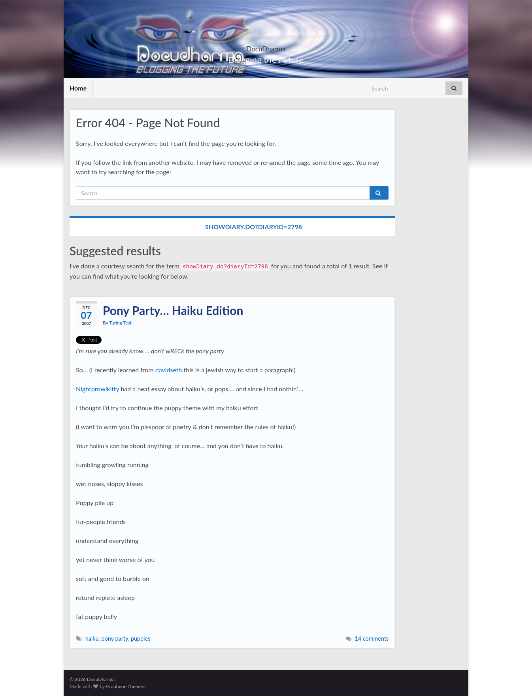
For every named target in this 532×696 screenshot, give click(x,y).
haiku (92, 638)
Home (78, 88)
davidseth (168, 369)
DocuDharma (266, 46)
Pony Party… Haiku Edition (173, 310)
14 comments (372, 638)
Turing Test (120, 323)
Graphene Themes (125, 686)
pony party (115, 638)
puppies (141, 638)
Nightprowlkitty (97, 388)
